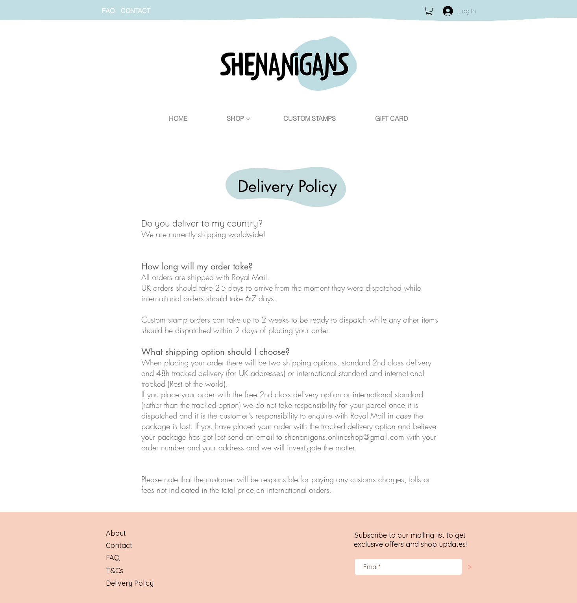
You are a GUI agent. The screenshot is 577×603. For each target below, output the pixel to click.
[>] (469, 567)
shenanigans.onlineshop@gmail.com (344, 437)
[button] (429, 11)
